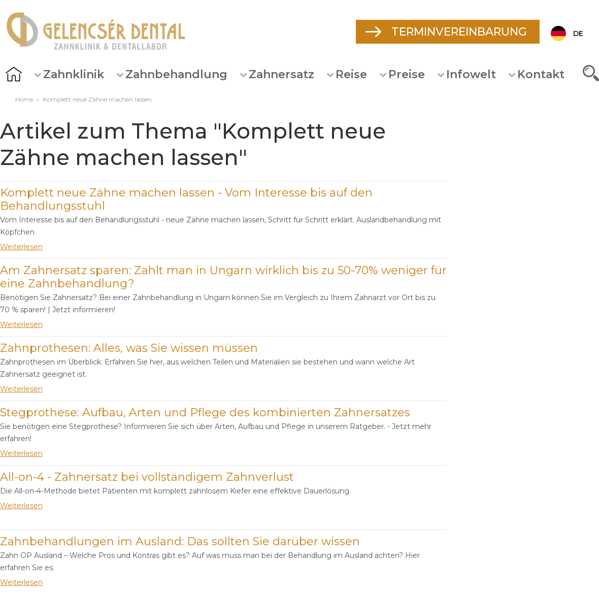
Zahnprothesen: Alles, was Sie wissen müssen (129, 348)
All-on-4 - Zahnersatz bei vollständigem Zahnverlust (147, 477)
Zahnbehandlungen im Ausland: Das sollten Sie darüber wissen (180, 541)
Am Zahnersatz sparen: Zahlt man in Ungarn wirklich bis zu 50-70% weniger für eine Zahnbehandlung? (223, 276)
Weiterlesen (21, 246)
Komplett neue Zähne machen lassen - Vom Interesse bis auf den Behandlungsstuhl (186, 199)
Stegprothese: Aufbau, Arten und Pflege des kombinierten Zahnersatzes (205, 412)
